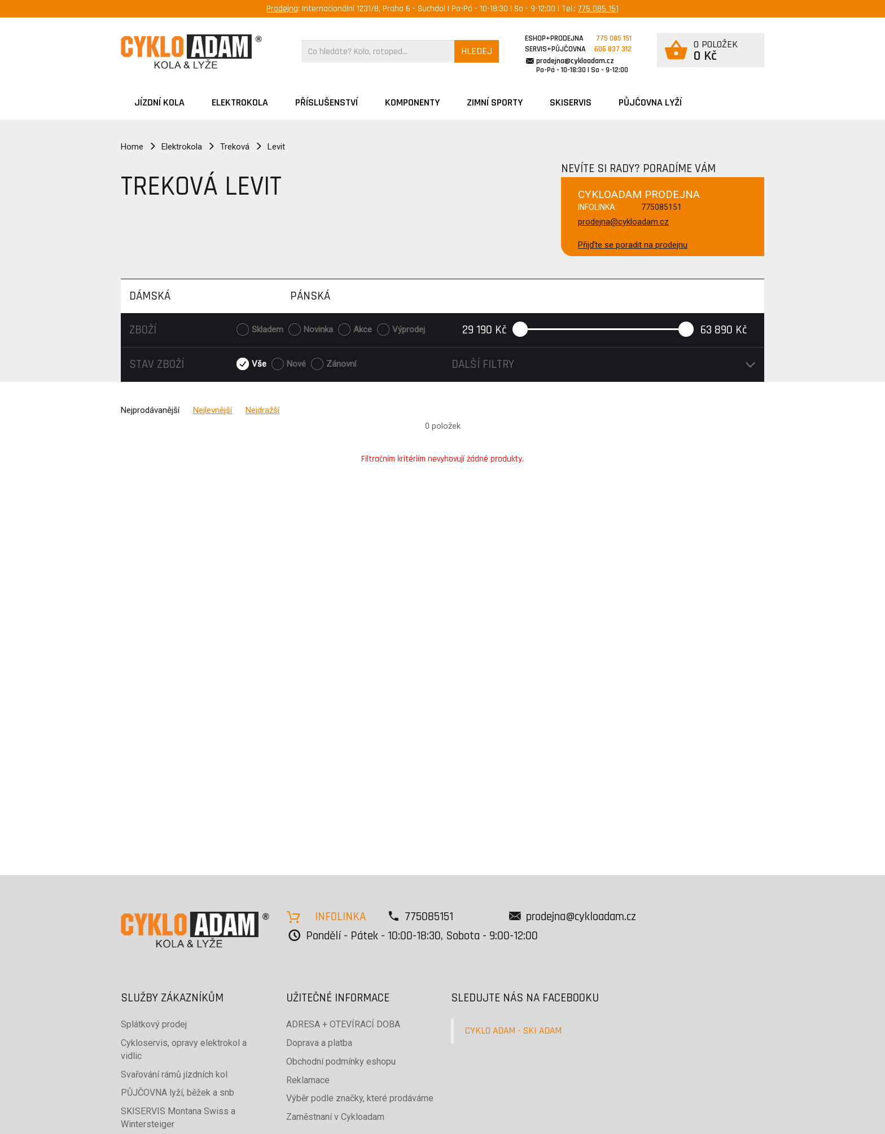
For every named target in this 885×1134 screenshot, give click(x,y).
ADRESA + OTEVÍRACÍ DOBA (343, 1024)
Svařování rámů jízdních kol (174, 1074)
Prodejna (282, 8)
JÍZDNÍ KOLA (159, 102)
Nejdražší (262, 410)
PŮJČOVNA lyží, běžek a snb (177, 1092)
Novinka (318, 329)
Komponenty (412, 102)
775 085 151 (598, 8)
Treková (234, 147)
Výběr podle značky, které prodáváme (359, 1098)
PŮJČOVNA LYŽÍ (650, 102)
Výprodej (408, 329)
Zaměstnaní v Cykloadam (335, 1116)
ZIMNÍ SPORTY (495, 102)
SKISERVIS (571, 102)
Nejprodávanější (150, 410)
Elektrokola (240, 102)
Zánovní (341, 364)
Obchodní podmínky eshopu (341, 1061)
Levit (276, 147)
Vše (259, 364)
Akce (362, 329)
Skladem (267, 329)
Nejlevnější (212, 410)
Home (132, 147)
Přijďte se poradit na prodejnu (632, 245)
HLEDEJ (476, 51)
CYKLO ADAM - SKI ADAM (513, 1031)
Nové (296, 364)
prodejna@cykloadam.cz (575, 61)
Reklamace (308, 1080)
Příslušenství (326, 102)
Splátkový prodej (154, 1024)
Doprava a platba (319, 1043)
